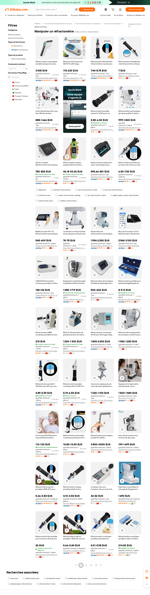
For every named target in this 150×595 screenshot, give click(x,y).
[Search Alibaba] (54, 9)
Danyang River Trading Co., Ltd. (74, 299)
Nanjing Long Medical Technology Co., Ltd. (130, 76)
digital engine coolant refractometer (124, 195)
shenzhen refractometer (61, 190)
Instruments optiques (112, 24)
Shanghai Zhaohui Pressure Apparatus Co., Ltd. (102, 347)
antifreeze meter (43, 195)
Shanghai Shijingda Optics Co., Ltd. (47, 454)
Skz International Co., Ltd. (73, 78)
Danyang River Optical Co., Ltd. (102, 246)
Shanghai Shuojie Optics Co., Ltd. (130, 128)
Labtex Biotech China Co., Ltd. (47, 295)
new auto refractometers (112, 190)
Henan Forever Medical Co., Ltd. (47, 246)
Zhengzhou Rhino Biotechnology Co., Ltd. (102, 501)
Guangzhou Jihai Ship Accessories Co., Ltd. (102, 130)
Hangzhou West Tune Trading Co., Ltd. (47, 351)
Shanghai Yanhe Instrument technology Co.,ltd (74, 351)
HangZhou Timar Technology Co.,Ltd (102, 400)
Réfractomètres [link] (40, 27)
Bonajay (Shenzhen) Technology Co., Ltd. (74, 181)
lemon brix (13, 578)
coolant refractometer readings (67, 195)
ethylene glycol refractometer (20, 584)
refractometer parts (44, 201)
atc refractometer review (95, 195)
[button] (76, 9)
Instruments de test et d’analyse (87, 24)
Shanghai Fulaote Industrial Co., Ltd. (102, 297)
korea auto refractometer (96, 584)
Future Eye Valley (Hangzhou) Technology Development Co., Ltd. (130, 246)
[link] (147, 571)
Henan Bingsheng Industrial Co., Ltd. (130, 179)
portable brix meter (52, 578)
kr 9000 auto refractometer (76, 578)
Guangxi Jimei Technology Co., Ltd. (47, 555)
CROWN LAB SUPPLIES (127, 553)
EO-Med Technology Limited (129, 450)
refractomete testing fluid (70, 584)
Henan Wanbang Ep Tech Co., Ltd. (102, 553)
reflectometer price (31, 578)
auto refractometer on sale (86, 190)
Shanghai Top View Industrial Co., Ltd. (102, 177)
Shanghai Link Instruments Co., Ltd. (47, 128)
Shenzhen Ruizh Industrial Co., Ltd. (47, 501)
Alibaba (37, 24)
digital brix (41, 190)
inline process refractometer (123, 578)
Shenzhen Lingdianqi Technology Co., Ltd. (74, 551)
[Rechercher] (87, 9)
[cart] (113, 10)
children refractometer (67, 201)
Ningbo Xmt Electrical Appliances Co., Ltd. (130, 299)
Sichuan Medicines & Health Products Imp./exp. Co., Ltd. (74, 503)
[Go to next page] (101, 565)
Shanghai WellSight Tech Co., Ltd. (130, 347)
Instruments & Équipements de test (58, 24)
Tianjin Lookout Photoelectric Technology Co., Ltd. (102, 76)
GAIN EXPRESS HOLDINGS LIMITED (74, 452)
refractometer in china (46, 584)
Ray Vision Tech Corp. (126, 398)
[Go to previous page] (76, 565)
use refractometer (100, 578)
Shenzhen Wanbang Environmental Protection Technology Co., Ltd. (47, 402)
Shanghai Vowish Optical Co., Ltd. (47, 78)
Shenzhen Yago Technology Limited (74, 402)
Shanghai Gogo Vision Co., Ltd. (74, 248)
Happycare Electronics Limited (102, 450)
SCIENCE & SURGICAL (127, 501)
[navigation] (19, 294)
